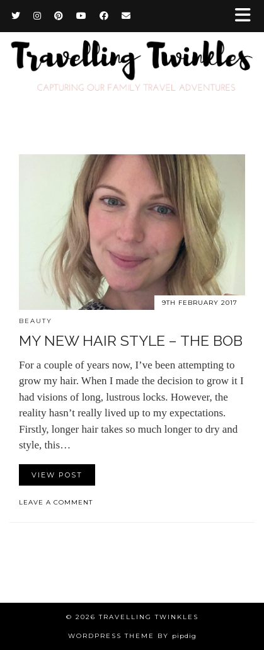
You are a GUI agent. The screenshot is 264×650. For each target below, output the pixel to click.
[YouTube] (81, 15)
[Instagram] (37, 15)
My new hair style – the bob (131, 340)
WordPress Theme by (132, 636)
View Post (57, 474)
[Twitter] (16, 15)
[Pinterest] (59, 15)
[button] (247, 16)
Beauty (35, 321)
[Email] (126, 15)
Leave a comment (56, 502)
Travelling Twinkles (148, 617)
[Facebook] (104, 15)
